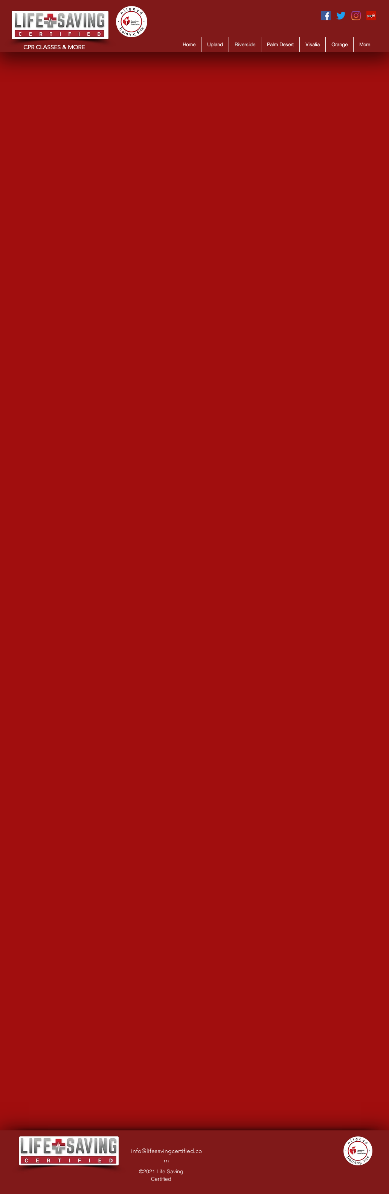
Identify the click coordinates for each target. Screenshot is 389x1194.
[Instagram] (356, 15)
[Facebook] (326, 15)
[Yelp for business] (371, 15)
